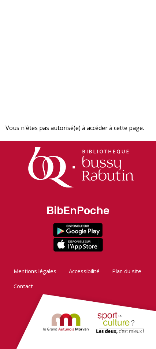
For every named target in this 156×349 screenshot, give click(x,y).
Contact (23, 286)
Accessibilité (84, 271)
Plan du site (126, 271)
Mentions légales (35, 271)
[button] (96, 10)
